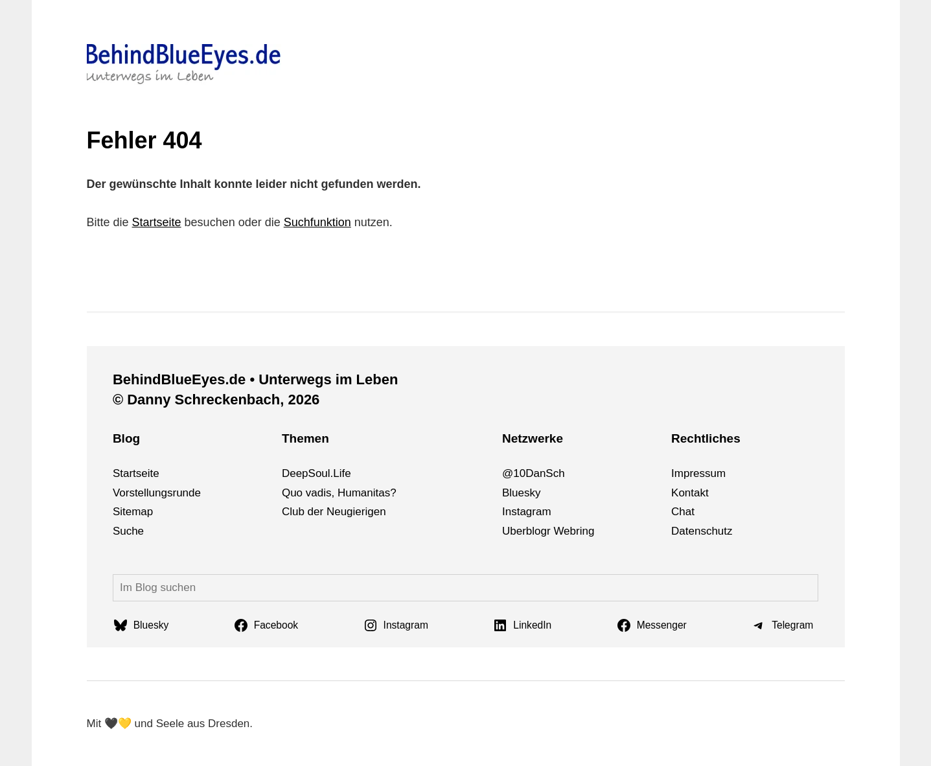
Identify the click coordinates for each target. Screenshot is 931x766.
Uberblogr (526, 531)
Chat (683, 511)
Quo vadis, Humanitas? (339, 493)
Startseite (156, 222)
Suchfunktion (317, 222)
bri (576, 531)
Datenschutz (702, 531)
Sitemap (133, 511)
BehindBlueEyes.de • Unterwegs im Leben (255, 379)
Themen (305, 438)
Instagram (526, 511)
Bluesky (521, 493)
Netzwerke (532, 438)
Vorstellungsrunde (157, 493)
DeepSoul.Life (316, 473)
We (561, 531)
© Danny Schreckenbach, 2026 (216, 399)
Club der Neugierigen (334, 511)
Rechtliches (706, 438)
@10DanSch (533, 473)
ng (588, 531)
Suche (128, 531)
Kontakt (690, 493)
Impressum (698, 473)
